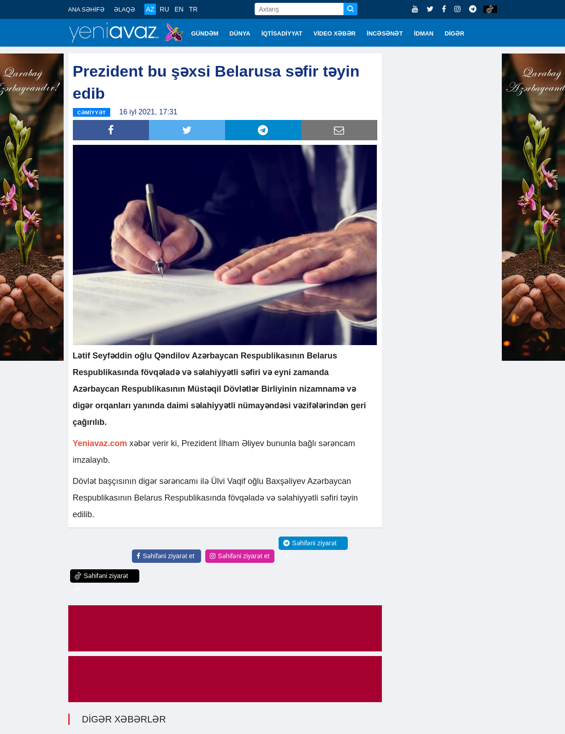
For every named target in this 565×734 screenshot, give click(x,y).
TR (193, 9)
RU (164, 9)
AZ (150, 9)
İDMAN (424, 33)
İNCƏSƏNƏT (385, 33)
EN (178, 9)
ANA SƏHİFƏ (86, 9)
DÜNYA (240, 33)
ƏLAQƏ (124, 9)
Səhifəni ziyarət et (165, 556)
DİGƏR (454, 33)
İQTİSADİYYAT (282, 33)
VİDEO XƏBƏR (335, 33)
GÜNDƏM (205, 33)
